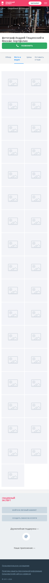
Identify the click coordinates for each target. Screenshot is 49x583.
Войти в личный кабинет (24, 510)
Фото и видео (17, 58)
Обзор (8, 57)
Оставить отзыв (39, 58)
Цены (29, 57)
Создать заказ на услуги (24, 518)
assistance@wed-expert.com (26, 536)
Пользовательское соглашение (15, 565)
